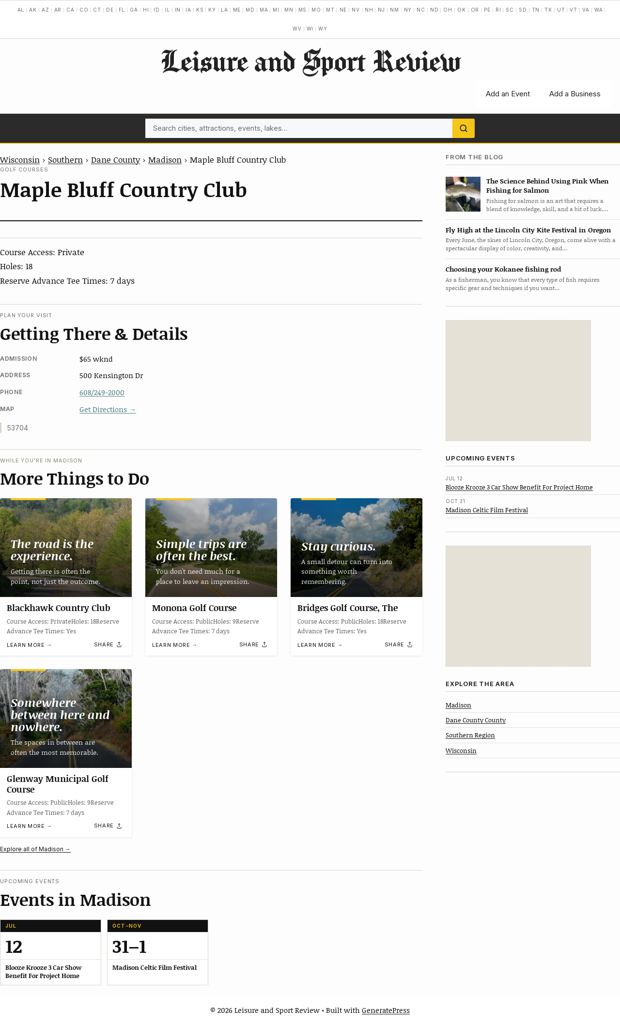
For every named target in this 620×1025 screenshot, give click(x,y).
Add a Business (575, 93)
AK (33, 10)
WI (310, 28)
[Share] (108, 644)
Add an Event (508, 93)
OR (475, 10)
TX (548, 10)
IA (188, 10)
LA (224, 10)
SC (510, 10)
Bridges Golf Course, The (347, 607)
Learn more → (29, 645)
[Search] (463, 128)
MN (289, 10)
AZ (45, 10)
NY (408, 10)
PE (487, 10)
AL (21, 10)
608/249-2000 (101, 392)
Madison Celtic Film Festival (487, 509)
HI (146, 10)
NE (343, 10)
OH (447, 10)
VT (573, 10)
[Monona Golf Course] (211, 547)
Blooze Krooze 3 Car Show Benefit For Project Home (519, 487)
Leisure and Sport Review (310, 60)
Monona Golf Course (194, 607)
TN (536, 10)
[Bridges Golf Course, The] (356, 547)
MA (264, 10)
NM (394, 10)
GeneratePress (386, 1010)
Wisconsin (20, 159)
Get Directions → (107, 409)
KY (212, 10)
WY (322, 28)
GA (134, 10)
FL (122, 10)
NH (369, 10)
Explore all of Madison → (35, 849)
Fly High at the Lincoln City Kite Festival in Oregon (528, 230)
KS (200, 10)
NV (356, 10)
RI (498, 10)
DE (110, 10)
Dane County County (476, 720)
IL (167, 10)
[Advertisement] (518, 380)
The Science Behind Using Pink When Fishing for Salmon (547, 185)
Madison (165, 159)
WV (297, 28)
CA (70, 10)
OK (461, 10)
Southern (65, 159)
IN (178, 10)
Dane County (115, 159)
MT (330, 10)
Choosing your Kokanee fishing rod (503, 269)
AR (58, 10)
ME (237, 10)
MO (316, 10)
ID (157, 10)
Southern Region (470, 735)
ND (434, 10)
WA (598, 10)
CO (84, 10)
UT (561, 10)
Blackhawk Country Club (58, 607)
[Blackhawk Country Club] (66, 547)
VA (585, 10)
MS (302, 10)
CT (97, 10)
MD (250, 10)
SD (523, 10)
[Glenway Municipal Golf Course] (66, 718)
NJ (381, 10)
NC (421, 10)
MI (276, 10)
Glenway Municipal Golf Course (57, 784)
